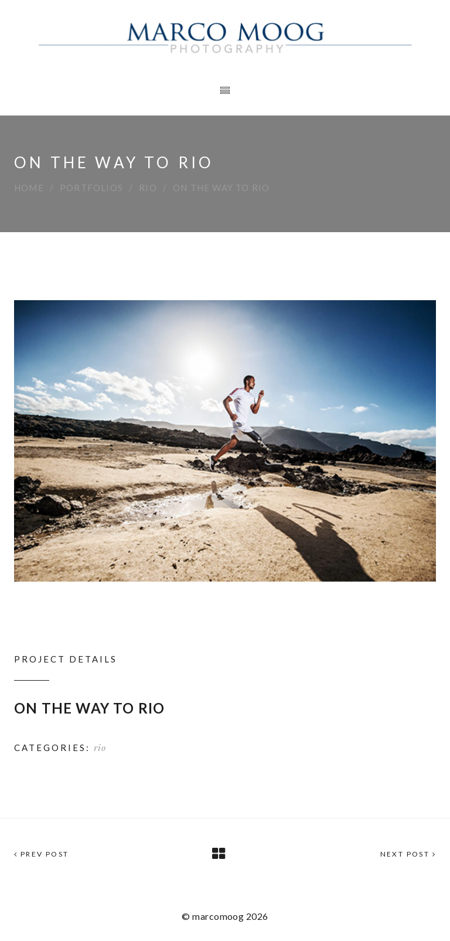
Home (29, 187)
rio (148, 187)
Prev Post (41, 854)
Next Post (408, 854)
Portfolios (91, 187)
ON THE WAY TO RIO (89, 707)
